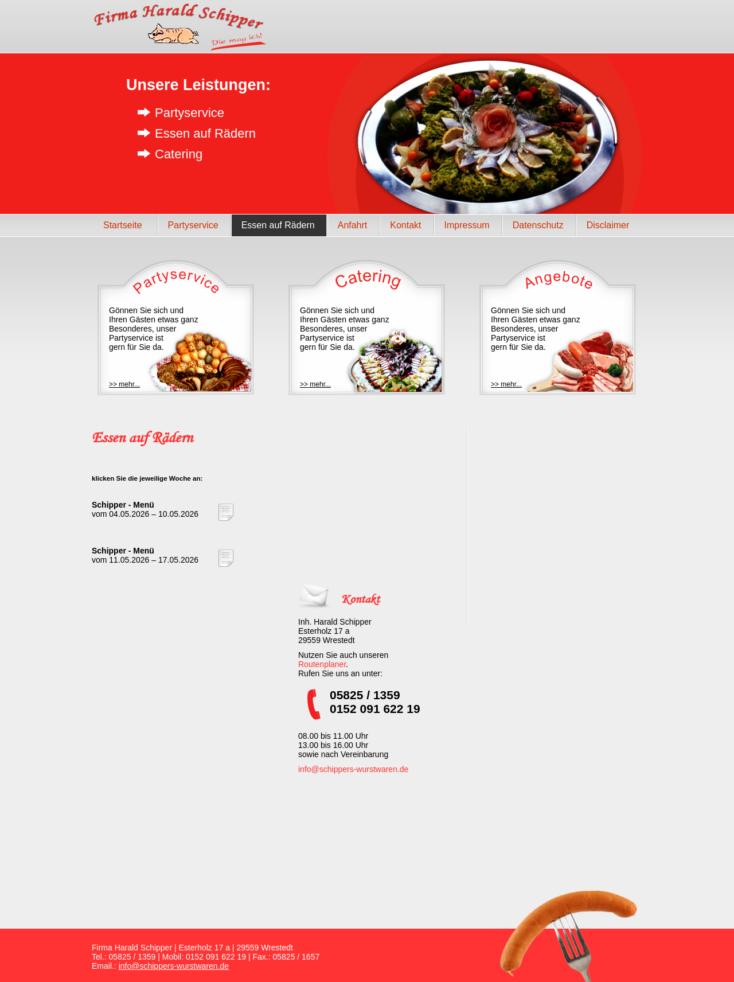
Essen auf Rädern (278, 225)
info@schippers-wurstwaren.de (353, 769)
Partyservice (193, 225)
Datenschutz (538, 225)
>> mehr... (124, 384)
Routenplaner (322, 664)
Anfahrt (353, 225)
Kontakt (405, 225)
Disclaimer (608, 225)
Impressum (467, 225)
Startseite (122, 225)
